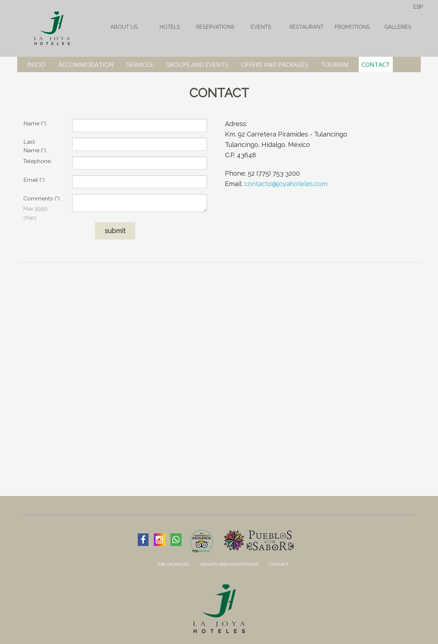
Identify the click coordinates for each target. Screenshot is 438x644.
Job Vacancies (173, 564)
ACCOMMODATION (86, 64)
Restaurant (306, 27)
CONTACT (376, 64)
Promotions (352, 27)
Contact (278, 564)
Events (261, 27)
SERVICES (140, 64)
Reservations (215, 27)
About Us (124, 27)
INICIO (36, 64)
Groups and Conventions (229, 564)
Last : (35, 146)
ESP (418, 7)
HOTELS (170, 27)
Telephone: (37, 161)
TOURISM (335, 64)
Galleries (397, 27)
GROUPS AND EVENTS (197, 64)
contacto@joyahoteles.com (286, 183)
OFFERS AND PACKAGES (274, 64)
